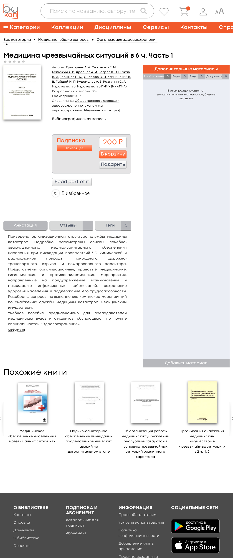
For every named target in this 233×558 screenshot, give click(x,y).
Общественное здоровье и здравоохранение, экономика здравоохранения (85, 105)
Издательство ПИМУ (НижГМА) (102, 86)
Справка (21, 522)
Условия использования (141, 522)
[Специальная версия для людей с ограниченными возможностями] (219, 12)
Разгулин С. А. (115, 81)
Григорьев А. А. (78, 67)
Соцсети (21, 546)
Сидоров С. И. (95, 77)
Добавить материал (186, 363)
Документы (23, 530)
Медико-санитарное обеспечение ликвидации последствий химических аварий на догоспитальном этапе (89, 441)
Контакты (194, 27)
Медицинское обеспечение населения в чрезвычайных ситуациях (32, 436)
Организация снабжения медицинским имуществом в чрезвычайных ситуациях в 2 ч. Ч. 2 (202, 441)
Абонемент (76, 533)
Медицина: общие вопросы (63, 39)
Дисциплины (112, 27)
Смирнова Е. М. (104, 67)
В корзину (113, 154)
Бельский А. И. (63, 72)
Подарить (113, 165)
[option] (32, 413)
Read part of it (72, 182)
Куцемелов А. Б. (89, 81)
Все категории (17, 39)
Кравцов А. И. (87, 72)
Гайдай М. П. (66, 81)
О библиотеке (26, 538)
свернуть (16, 329)
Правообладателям (138, 515)
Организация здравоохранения (127, 39)
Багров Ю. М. (109, 72)
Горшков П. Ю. (71, 77)
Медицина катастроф (102, 110)
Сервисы (156, 27)
